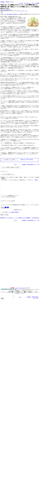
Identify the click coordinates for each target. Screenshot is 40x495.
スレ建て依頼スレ (35, 220)
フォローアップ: (3, 171)
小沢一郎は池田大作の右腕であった (12, 14)
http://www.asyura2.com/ (20, 290)
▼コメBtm (26, 3)
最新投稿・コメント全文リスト (7, 220)
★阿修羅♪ (2, 1)
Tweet (1, 12)
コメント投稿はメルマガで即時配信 (22, 220)
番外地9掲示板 (30, 164)
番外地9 (7, 1)
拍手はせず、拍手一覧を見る (27, 159)
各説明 (36, 179)
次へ (30, 3)
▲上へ (15, 164)
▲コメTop (21, 3)
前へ (33, 3)
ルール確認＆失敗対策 (14, 215)
